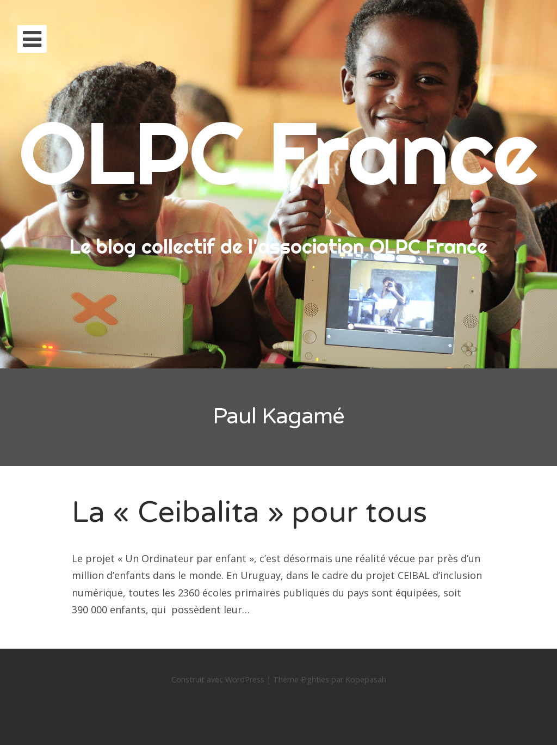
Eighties (315, 679)
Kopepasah (365, 679)
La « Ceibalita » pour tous (249, 512)
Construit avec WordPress (217, 679)
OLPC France (278, 152)
